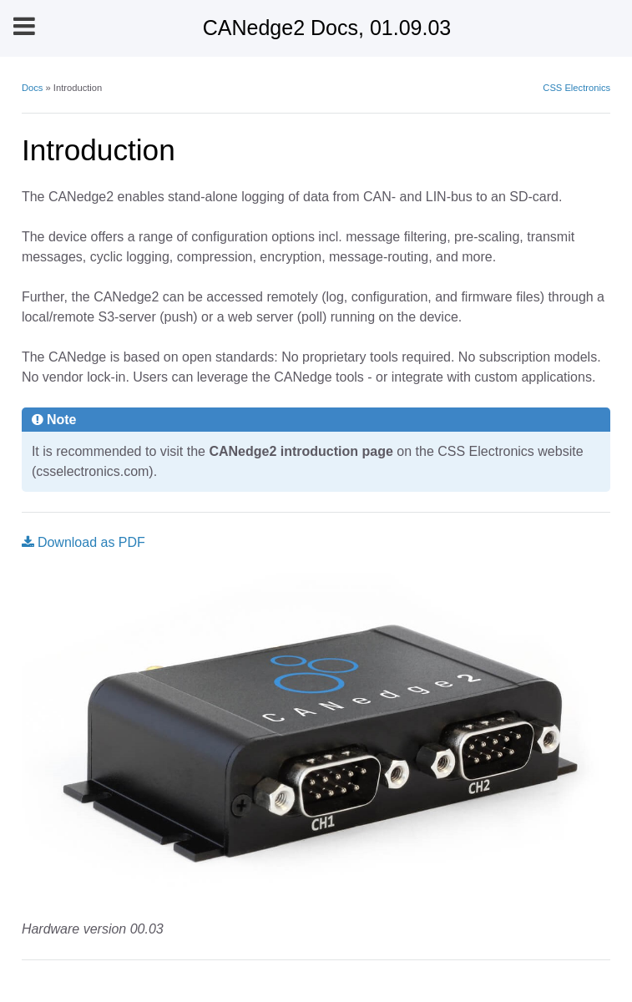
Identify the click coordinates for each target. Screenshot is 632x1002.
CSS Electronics (576, 88)
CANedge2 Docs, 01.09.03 (327, 27)
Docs (32, 88)
